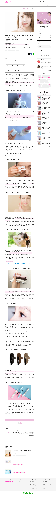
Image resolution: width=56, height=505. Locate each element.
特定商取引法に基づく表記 (34, 488)
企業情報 (21, 495)
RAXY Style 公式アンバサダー (42, 77)
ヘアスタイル (42, 82)
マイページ (19, 484)
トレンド (48, 79)
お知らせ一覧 (32, 481)
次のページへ (19, 420)
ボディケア (39, 35)
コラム (39, 41)
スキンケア (8, 48)
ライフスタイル (42, 87)
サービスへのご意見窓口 (33, 485)
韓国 (39, 79)
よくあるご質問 (46, 5)
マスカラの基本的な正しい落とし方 (12, 60)
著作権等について (30, 495)
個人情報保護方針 (25, 495)
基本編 (49, 77)
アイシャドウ (43, 79)
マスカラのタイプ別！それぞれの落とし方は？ (14, 62)
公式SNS (37, 5)
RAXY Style (18, 5)
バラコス (19, 464)
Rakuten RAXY (9, 2)
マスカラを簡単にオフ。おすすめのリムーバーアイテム (15, 63)
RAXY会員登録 (45, 481)
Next (33, 424)
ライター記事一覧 (31, 435)
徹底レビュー (14, 464)
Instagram (44, 484)
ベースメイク (40, 31)
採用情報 (35, 495)
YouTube (44, 488)
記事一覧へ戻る (19, 439)
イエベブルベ (40, 84)
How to (14, 472)
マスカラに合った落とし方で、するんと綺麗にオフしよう (15, 65)
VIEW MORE (49, 70)
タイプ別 (47, 87)
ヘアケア (39, 37)
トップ (9, 5)
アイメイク (39, 33)
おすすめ (17, 472)
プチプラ (47, 82)
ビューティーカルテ (20, 485)
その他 (39, 43)
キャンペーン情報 (28, 5)
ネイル (39, 39)
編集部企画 (21, 472)
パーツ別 (45, 84)
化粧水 (49, 84)
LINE (43, 485)
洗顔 (21, 464)
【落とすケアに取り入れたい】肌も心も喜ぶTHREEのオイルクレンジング (19, 263)
